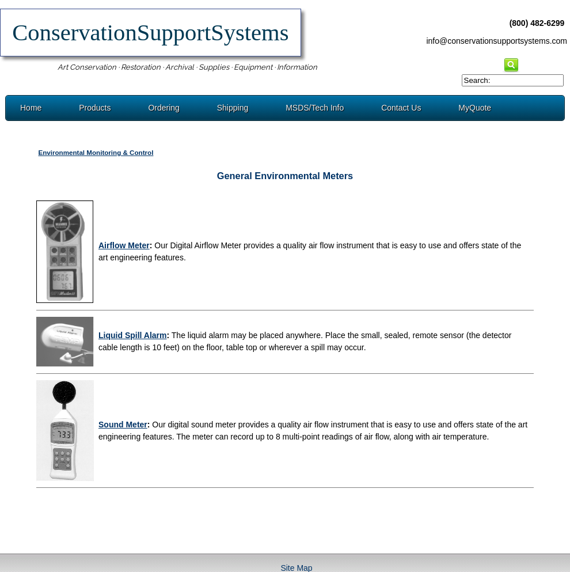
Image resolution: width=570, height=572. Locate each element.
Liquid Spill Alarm (132, 335)
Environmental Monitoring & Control (95, 152)
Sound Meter (122, 424)
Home (30, 107)
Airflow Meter (124, 245)
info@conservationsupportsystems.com (496, 41)
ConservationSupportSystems (151, 33)
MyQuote (474, 107)
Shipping (233, 107)
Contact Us (401, 107)
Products (95, 107)
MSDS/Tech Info (315, 107)
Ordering (163, 107)
